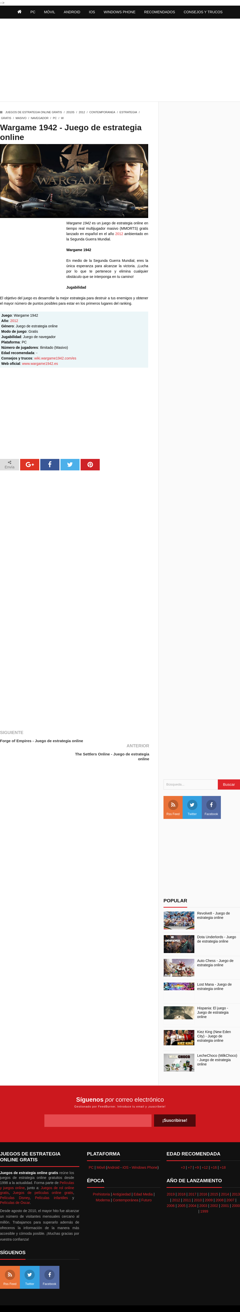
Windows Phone (119, 12)
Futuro (146, 1187)
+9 (197, 1154)
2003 (203, 1192)
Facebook (211, 795)
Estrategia (128, 112)
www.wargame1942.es (40, 364)
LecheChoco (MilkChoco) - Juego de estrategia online (217, 1046)
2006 (171, 1192)
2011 (187, 1187)
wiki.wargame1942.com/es (55, 358)
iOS (92, 12)
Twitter (192, 795)
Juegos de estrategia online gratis (33, 112)
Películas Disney (15, 1184)
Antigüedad (122, 1181)
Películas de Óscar (15, 1189)
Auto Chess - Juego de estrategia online (215, 950)
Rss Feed (173, 795)
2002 (214, 1192)
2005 (181, 1192)
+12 (205, 1154)
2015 (214, 1181)
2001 (225, 1192)
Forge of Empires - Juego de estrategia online (35, 743)
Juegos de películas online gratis (43, 1179)
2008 (219, 1187)
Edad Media (143, 1181)
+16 (214, 1154)
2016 (203, 1181)
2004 (192, 1192)
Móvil (101, 1154)
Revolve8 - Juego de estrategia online (213, 902)
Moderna (103, 1187)
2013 (236, 1181)
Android (72, 12)
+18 (223, 1154)
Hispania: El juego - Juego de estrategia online (213, 999)
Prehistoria (101, 1181)
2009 (209, 1187)
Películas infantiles (51, 1184)
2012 (82, 112)
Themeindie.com (123, 1302)
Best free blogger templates (158, 1302)
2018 (181, 1181)
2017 (192, 1181)
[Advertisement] (120, 60)
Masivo (21, 118)
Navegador (39, 118)
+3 (183, 1154)
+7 (190, 1154)
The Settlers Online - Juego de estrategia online (120, 743)
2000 (236, 1192)
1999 (204, 1198)
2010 (198, 1187)
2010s (70, 112)
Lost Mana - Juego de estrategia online (214, 973)
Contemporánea (125, 1187)
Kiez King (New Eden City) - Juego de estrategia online (214, 1023)
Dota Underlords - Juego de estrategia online (216, 926)
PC (55, 118)
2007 (230, 1187)
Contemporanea (102, 112)
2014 (225, 1181)
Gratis (6, 118)
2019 (171, 1181)
